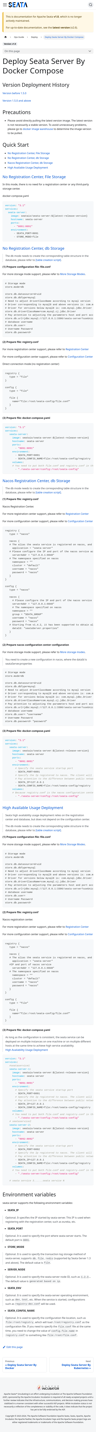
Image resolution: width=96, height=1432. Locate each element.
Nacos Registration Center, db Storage (30, 163)
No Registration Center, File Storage (29, 153)
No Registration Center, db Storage (28, 158)
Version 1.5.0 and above (17, 100)
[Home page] (6, 37)
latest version (61, 27)
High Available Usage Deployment (28, 167)
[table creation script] (48, 260)
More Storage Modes (72, 274)
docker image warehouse (38, 129)
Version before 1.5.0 (14, 93)
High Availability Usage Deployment (26, 1050)
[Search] (90, 5)
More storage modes (72, 652)
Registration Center (77, 349)
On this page (12, 51)
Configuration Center (80, 356)
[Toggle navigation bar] (5, 4)
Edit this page (13, 1347)
